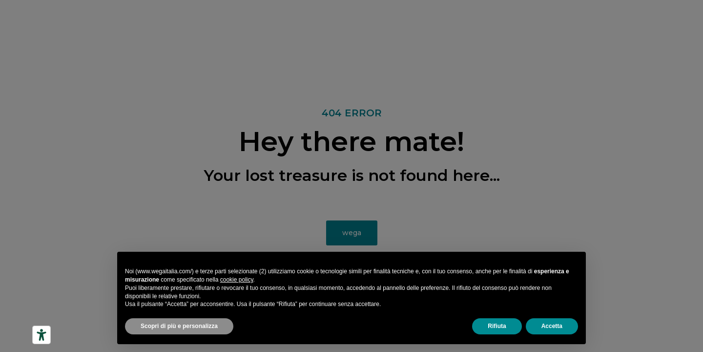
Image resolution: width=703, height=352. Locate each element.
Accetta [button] (551, 326)
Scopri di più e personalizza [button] (179, 326)
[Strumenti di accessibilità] (41, 335)
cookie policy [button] (236, 279)
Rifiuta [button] (497, 326)
